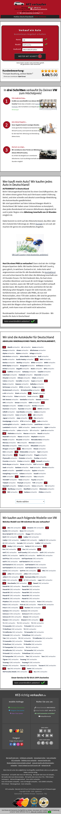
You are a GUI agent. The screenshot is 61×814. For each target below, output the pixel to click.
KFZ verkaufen (36, 4)
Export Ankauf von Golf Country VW (29, 765)
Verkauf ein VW (45, 765)
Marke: (18, 39)
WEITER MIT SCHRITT (30, 56)
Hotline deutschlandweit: (30, 16)
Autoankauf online (39, 758)
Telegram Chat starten (17, 710)
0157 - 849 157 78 (35, 8)
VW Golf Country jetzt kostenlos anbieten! (30, 254)
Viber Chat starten (17, 713)
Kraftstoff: (17, 49)
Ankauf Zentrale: (41, 707)
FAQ (45, 793)
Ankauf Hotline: (40, 710)
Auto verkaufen (51, 758)
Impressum (39, 793)
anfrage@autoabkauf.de (39, 9)
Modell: (18, 44)
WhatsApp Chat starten (17, 707)
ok (49, 812)
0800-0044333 (51, 707)
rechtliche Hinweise (29, 793)
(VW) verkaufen (14, 527)
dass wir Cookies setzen (39, 812)
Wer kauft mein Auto (12, 758)
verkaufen (13, 347)
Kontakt (39, 223)
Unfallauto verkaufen (26, 758)
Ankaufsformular (45, 716)
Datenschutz (18, 793)
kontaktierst (50, 271)
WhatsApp (15, 116)
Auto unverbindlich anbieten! (19, 321)
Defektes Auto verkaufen (29, 760)
